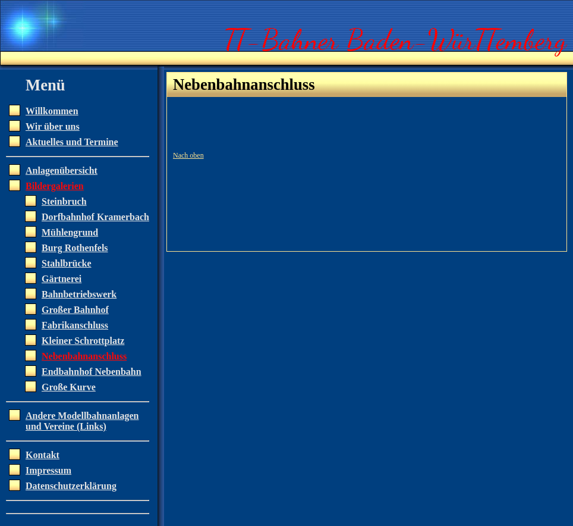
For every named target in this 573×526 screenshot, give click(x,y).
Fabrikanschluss (75, 325)
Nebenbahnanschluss (84, 356)
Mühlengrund (70, 232)
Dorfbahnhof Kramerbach (95, 217)
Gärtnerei (61, 279)
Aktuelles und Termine (72, 142)
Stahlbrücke (67, 263)
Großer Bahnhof (75, 310)
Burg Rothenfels (75, 248)
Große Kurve (69, 387)
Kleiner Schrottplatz (83, 341)
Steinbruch (64, 201)
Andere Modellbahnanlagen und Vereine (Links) (82, 421)
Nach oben (188, 155)
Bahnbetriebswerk (79, 294)
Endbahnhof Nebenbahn (91, 372)
